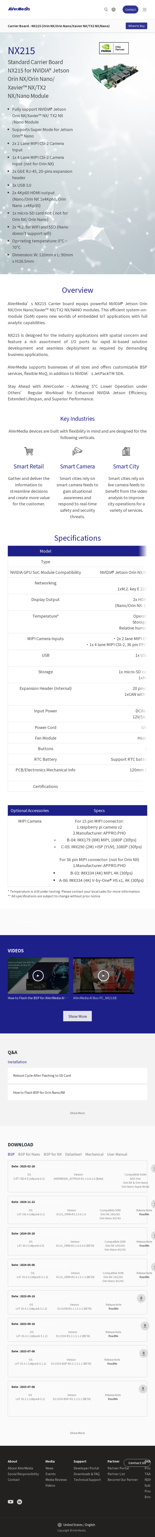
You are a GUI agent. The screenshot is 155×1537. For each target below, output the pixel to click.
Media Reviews (56, 1479)
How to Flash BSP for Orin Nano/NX (39, 1092)
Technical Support (87, 1479)
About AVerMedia (20, 1468)
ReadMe (144, 1214)
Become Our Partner (123, 1479)
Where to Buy (136, 26)
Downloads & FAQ (87, 1474)
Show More (77, 1016)
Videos (50, 1485)
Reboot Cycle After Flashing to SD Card (42, 1075)
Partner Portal (118, 1468)
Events (50, 1474)
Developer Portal (86, 1468)
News (49, 1468)
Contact (130, 9)
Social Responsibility (23, 1474)
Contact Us (137, 1463)
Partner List (116, 1474)
